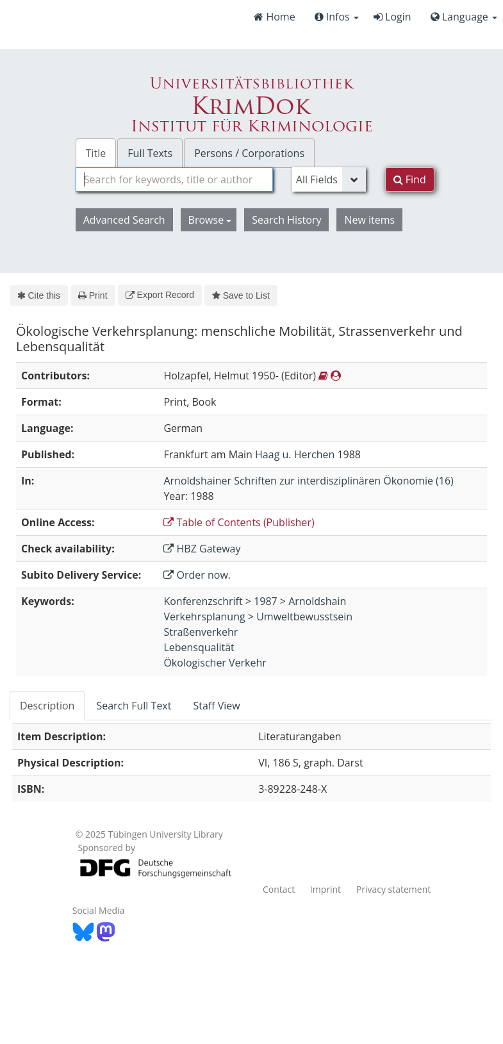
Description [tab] (47, 706)
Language (464, 17)
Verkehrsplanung (204, 616)
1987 (265, 601)
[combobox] (174, 179)
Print (92, 295)
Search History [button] (286, 220)
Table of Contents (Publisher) (238, 522)
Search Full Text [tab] (133, 706)
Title (96, 153)
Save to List (241, 295)
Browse (210, 220)
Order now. (197, 575)
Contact (279, 889)
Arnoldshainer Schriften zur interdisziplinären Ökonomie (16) (308, 481)
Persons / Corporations (249, 153)
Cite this (38, 295)
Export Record (160, 295)
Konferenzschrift (202, 601)
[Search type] (329, 179)
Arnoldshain (317, 601)
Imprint (325, 889)
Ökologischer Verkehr (214, 663)
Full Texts (150, 153)
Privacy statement (393, 889)
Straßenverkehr (200, 632)
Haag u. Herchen (294, 454)
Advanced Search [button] (124, 220)
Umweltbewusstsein (304, 616)
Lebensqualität (198, 647)
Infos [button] (337, 17)
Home (274, 17)
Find (409, 179)
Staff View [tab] (216, 706)
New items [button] (369, 220)
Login (392, 17)
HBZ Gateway (201, 549)
